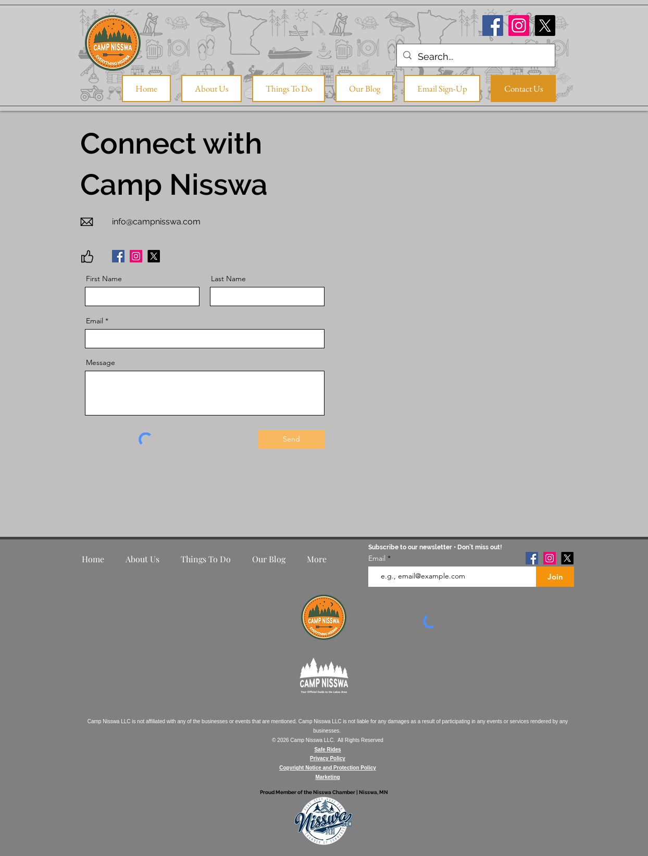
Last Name (228, 278)
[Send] (291, 439)
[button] (288, 88)
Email (94, 320)
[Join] (555, 577)
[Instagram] (518, 25)
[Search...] (475, 56)
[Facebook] (492, 25)
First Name (104, 278)
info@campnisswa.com (156, 221)
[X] (544, 25)
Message (100, 362)
